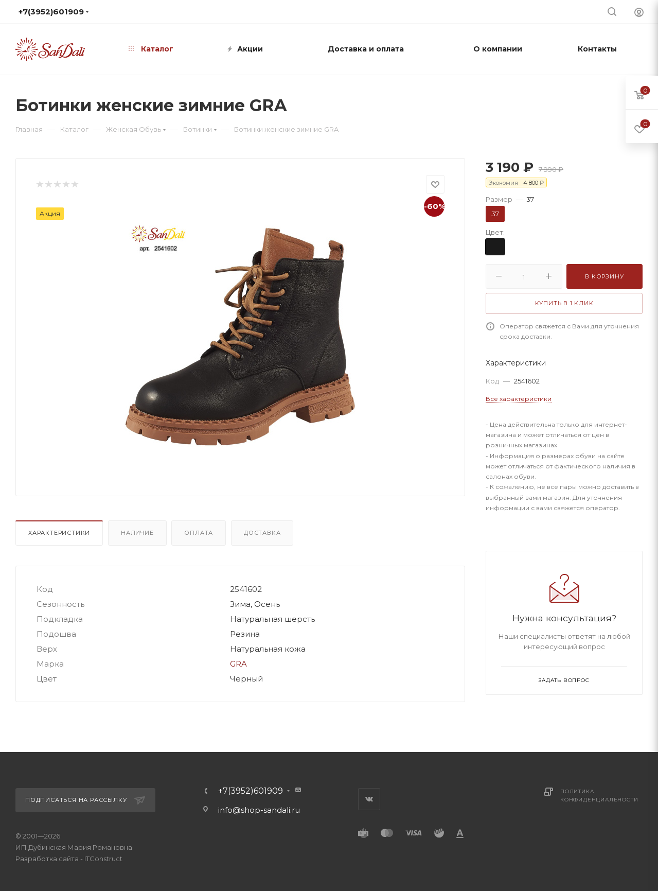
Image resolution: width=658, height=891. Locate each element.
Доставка (262, 532)
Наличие (137, 532)
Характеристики (59, 532)
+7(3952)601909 (250, 791)
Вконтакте (369, 799)
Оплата (198, 532)
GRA (238, 664)
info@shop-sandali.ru (351, 11)
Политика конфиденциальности (599, 795)
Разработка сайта (47, 858)
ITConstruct (103, 858)
